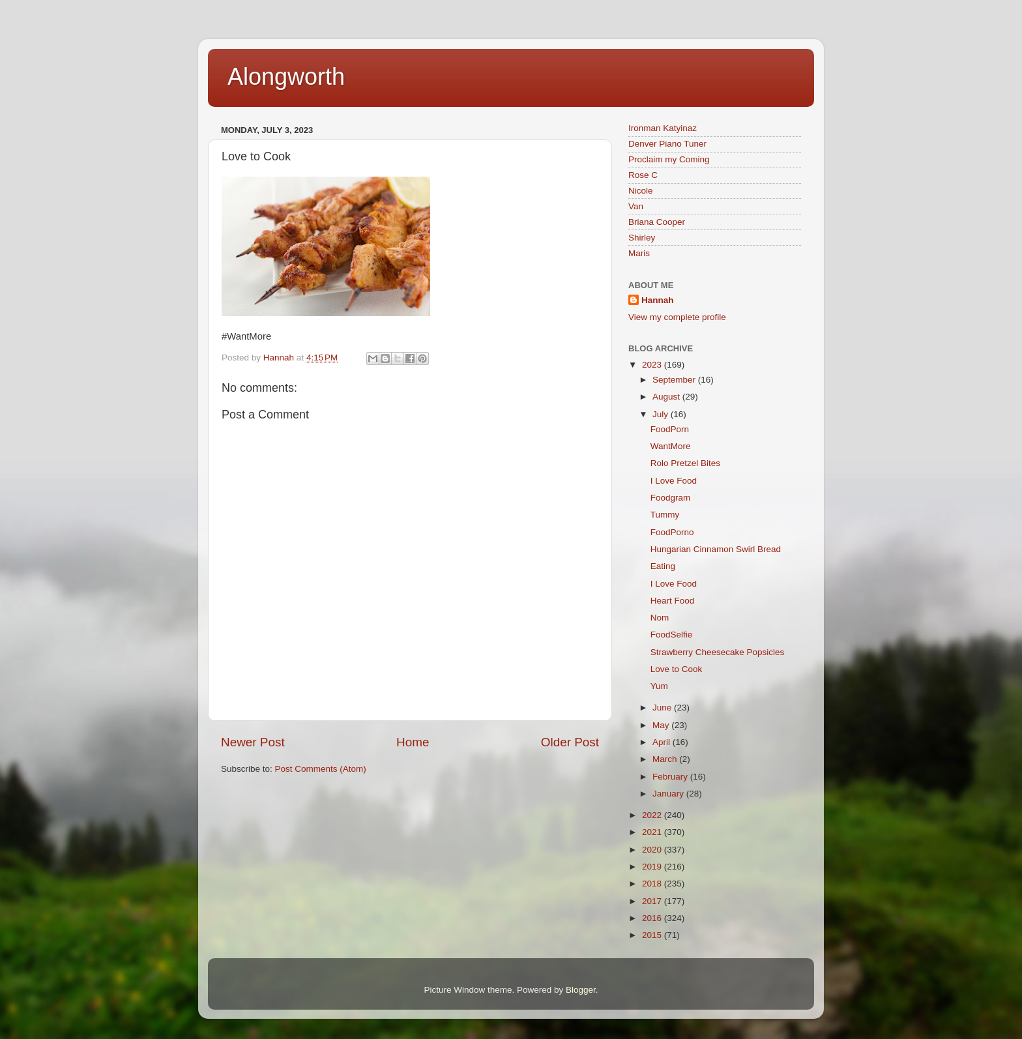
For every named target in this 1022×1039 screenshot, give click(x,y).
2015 (653, 935)
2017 (653, 901)
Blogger (581, 990)
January (669, 793)
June (663, 707)
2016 (653, 918)
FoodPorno (672, 532)
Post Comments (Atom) (320, 769)
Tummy (665, 515)
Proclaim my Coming (669, 159)
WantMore (670, 446)
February (671, 777)
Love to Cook (676, 669)
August (667, 397)
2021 (653, 832)
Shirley (641, 237)
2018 (653, 883)
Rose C (643, 175)
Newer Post (253, 742)
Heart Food (672, 601)
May (661, 725)
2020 (653, 850)
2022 (653, 815)
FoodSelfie (671, 634)
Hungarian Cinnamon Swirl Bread (715, 549)
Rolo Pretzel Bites (685, 463)
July (661, 414)
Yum (659, 686)
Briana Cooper (656, 222)
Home (412, 742)
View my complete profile (677, 317)
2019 (653, 866)
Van (635, 206)
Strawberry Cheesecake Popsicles (717, 652)
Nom (659, 617)
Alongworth (286, 76)
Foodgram (670, 498)
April (662, 742)
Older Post (570, 742)
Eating (662, 566)
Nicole (640, 191)
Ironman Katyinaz (662, 128)
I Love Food (673, 481)
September (675, 380)
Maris (639, 253)
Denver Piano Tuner (667, 144)
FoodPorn (669, 429)
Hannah (657, 300)
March (665, 759)
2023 (653, 365)
